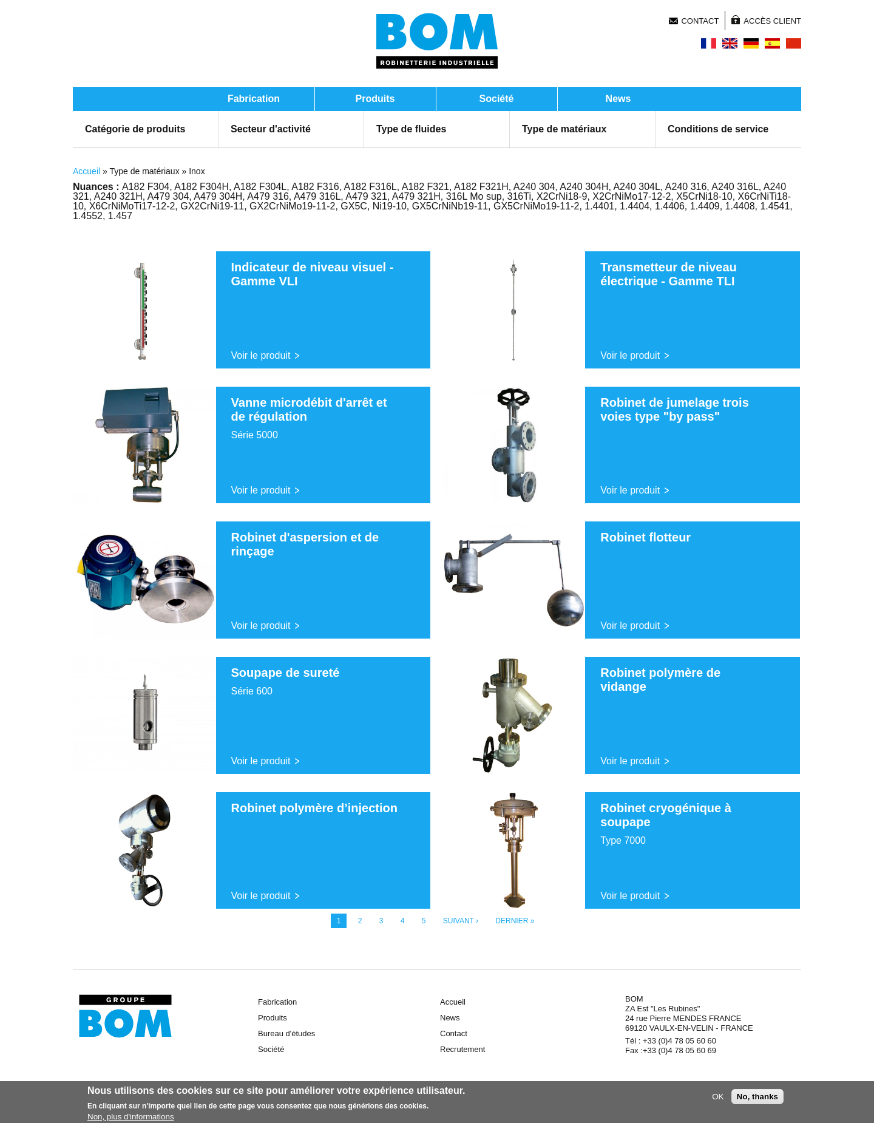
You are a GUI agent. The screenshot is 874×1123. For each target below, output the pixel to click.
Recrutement (462, 1049)
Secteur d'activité (271, 129)
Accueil (86, 171)
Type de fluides (411, 129)
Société (496, 98)
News (618, 98)
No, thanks (757, 1097)
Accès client (772, 20)
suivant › (460, 921)
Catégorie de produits (135, 129)
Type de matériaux (564, 129)
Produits (375, 98)
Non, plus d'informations (130, 1117)
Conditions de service (718, 129)
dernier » (514, 921)
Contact (700, 20)
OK (717, 1097)
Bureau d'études (286, 1033)
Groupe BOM (125, 1016)
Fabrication (254, 98)
